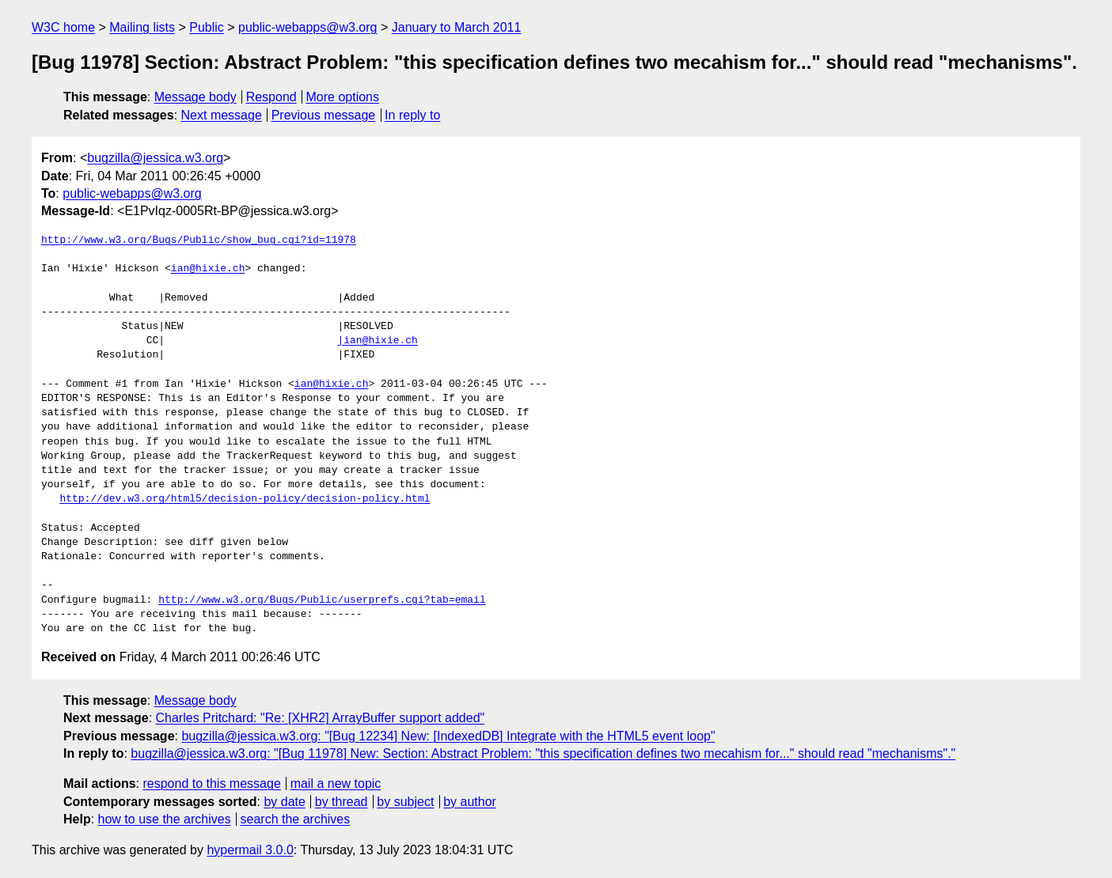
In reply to (412, 115)
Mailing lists (142, 27)
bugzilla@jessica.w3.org (155, 158)
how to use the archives (164, 819)
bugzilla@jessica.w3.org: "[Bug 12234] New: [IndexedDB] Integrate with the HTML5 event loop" (448, 736)
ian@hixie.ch (208, 269)
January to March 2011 (457, 27)
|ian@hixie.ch (377, 341)
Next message (221, 115)
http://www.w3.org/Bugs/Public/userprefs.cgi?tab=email (321, 600)
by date (284, 801)
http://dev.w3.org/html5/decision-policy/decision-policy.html (244, 499)
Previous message (323, 115)
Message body (195, 97)
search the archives (296, 819)
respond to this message (211, 783)
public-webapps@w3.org (307, 27)
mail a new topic (335, 783)
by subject (405, 801)
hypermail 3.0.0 (250, 850)
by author (469, 801)
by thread (341, 801)
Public (206, 27)
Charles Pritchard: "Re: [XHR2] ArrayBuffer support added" (320, 718)
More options (343, 97)
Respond (271, 97)
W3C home (63, 27)
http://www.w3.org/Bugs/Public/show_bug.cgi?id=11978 (198, 240)
